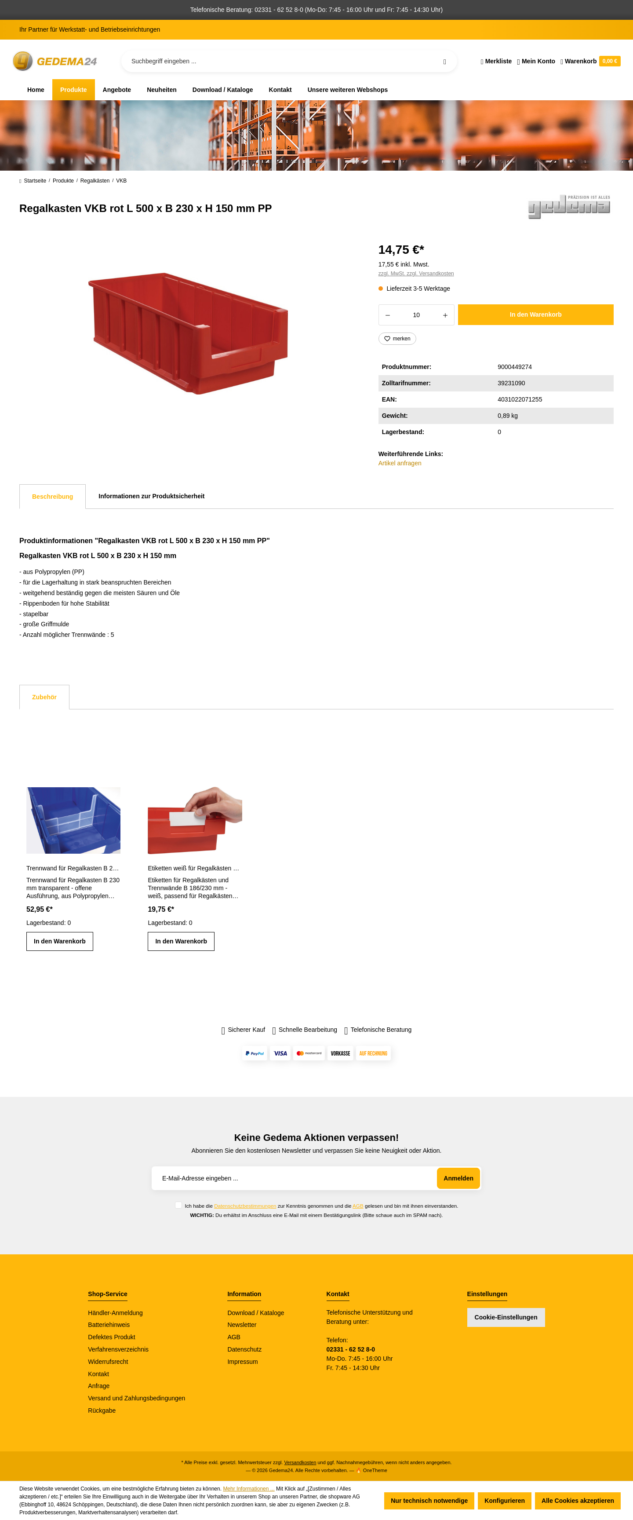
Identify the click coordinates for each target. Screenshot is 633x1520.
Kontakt (98, 1374)
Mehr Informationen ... (248, 1489)
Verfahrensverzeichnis (118, 1349)
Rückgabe (102, 1410)
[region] (188, 333)
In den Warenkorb (536, 314)
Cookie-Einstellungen (506, 1317)
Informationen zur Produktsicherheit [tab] (151, 496)
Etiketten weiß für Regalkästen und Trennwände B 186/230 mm (195, 868)
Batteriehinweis (109, 1324)
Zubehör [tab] (44, 697)
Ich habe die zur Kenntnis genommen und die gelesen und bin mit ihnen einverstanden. (321, 1206)
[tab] (52, 496)
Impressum (242, 1361)
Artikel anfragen (400, 463)
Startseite (32, 181)
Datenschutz (244, 1349)
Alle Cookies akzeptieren (578, 1500)
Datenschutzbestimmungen (245, 1206)
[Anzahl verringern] (387, 314)
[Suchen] (445, 61)
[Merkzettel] (496, 61)
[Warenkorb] (589, 61)
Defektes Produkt (111, 1337)
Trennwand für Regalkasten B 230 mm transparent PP (73, 868)
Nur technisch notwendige (429, 1500)
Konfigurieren (504, 1500)
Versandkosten (300, 1462)
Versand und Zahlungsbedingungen (136, 1398)
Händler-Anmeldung (115, 1312)
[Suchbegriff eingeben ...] (289, 61)
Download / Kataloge (255, 1312)
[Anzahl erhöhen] (446, 314)
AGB (358, 1206)
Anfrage (98, 1385)
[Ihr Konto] (536, 61)
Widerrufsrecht (108, 1361)
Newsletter (241, 1324)
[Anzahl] (416, 314)
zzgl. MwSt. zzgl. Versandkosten (416, 273)
